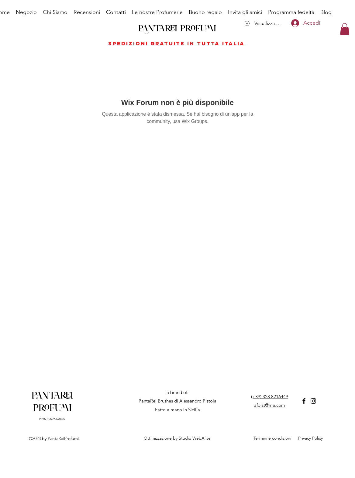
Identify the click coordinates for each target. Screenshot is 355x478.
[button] (345, 29)
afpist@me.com (269, 405)
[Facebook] (304, 401)
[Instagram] (313, 401)
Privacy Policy (310, 438)
